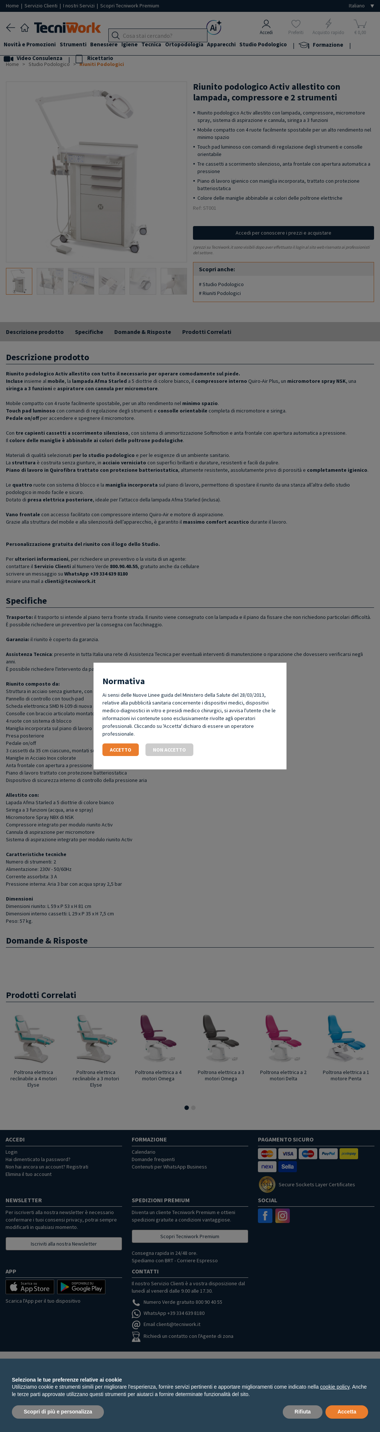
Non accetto (169, 749)
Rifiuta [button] (303, 1412)
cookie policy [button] (335, 1387)
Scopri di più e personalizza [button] (58, 1412)
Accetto (120, 749)
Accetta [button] (346, 1412)
